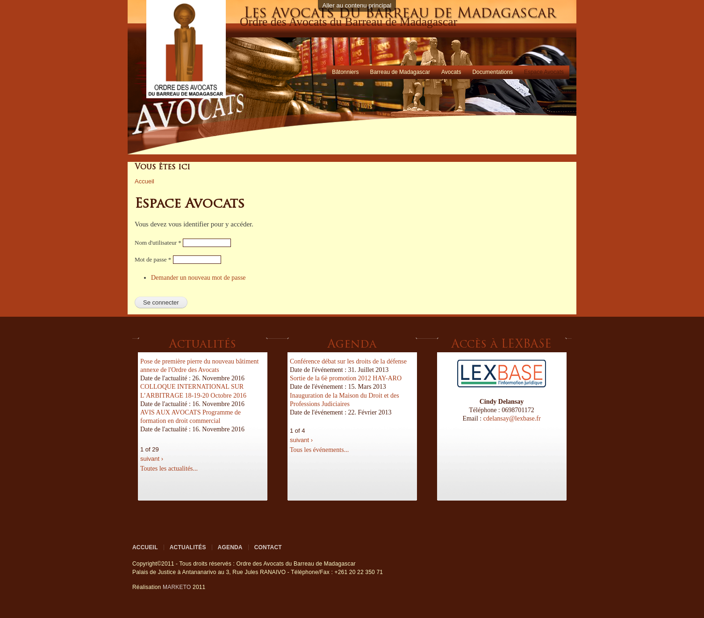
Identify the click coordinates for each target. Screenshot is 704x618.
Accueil (144, 181)
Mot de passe (153, 259)
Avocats (451, 72)
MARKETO (177, 587)
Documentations (492, 72)
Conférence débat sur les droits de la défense (348, 361)
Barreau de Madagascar (400, 72)
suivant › (151, 458)
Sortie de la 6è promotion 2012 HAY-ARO (346, 378)
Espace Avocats (544, 72)
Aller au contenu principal (357, 5)
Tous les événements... (319, 449)
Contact (268, 547)
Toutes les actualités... (169, 468)
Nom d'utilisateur (158, 242)
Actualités (188, 547)
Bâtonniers (345, 72)
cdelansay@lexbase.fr (512, 418)
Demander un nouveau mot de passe (198, 277)
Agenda (230, 547)
